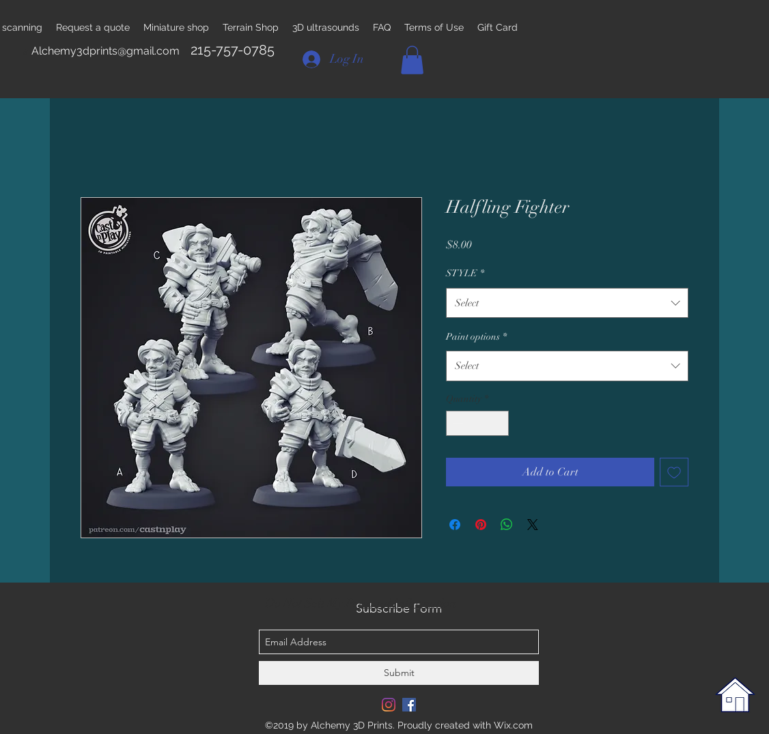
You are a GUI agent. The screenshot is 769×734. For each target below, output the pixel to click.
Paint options (476, 336)
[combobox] (567, 303)
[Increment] (498, 423)
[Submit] (399, 673)
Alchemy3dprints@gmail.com (105, 50)
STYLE (465, 273)
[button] (412, 60)
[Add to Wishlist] (674, 472)
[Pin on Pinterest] (481, 524)
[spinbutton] (477, 423)
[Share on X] (533, 524)
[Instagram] (388, 704)
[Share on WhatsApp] (507, 524)
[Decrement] (456, 423)
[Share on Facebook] (455, 524)
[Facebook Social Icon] (409, 704)
